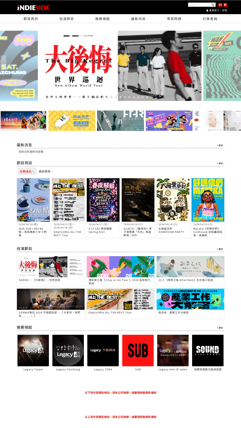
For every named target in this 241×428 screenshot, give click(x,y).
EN (220, 4)
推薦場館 (102, 18)
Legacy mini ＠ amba (173, 369)
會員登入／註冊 (216, 10)
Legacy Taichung (68, 369)
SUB (138, 369)
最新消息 (138, 18)
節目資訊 (31, 18)
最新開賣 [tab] (46, 171)
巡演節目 (66, 18)
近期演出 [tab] (27, 171)
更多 (220, 145)
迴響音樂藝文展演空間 (208, 369)
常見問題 (174, 18)
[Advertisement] (120, 404)
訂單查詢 (210, 18)
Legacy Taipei (33, 369)
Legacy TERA (103, 369)
